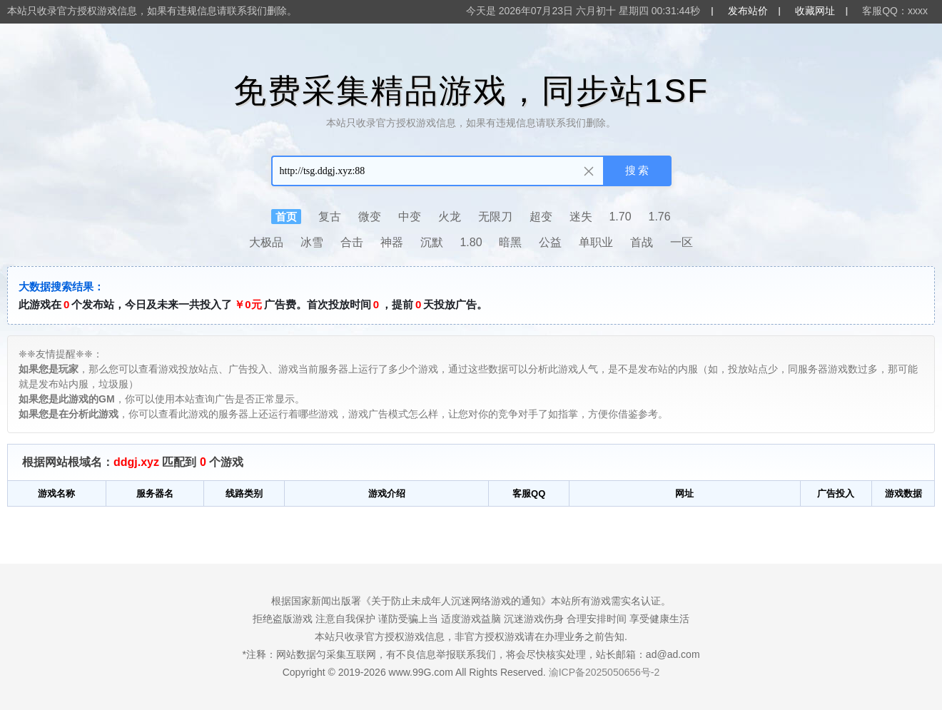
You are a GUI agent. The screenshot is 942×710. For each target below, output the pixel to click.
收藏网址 (815, 10)
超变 (541, 217)
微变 (369, 217)
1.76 (660, 217)
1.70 (620, 217)
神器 (391, 242)
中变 (409, 217)
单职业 (596, 242)
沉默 (431, 242)
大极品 (266, 242)
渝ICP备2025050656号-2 (604, 672)
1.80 (471, 242)
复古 (329, 217)
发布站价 (748, 10)
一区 (681, 242)
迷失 (580, 217)
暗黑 (510, 242)
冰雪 (311, 242)
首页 (286, 217)
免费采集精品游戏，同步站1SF (471, 90)
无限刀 (495, 217)
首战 (641, 242)
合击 (351, 242)
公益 (550, 242)
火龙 (449, 217)
